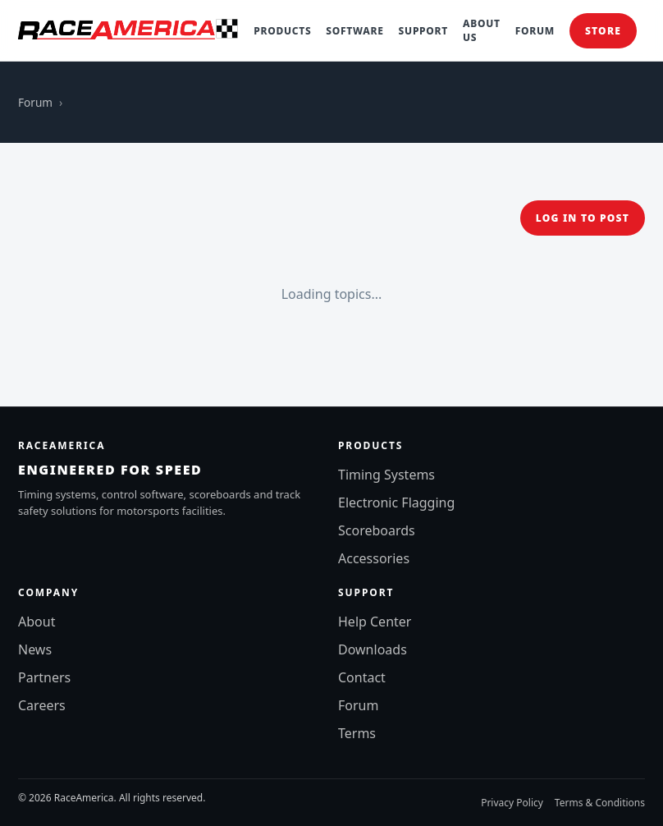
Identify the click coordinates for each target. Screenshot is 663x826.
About (36, 622)
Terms (357, 733)
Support (423, 31)
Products (282, 31)
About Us (482, 30)
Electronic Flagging (396, 502)
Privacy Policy (512, 803)
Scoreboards (376, 530)
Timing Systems (386, 475)
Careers (42, 705)
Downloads (372, 649)
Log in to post (582, 218)
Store (603, 31)
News (35, 649)
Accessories (373, 558)
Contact (362, 677)
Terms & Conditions (600, 803)
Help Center (374, 622)
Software (354, 31)
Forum (535, 31)
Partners (44, 677)
